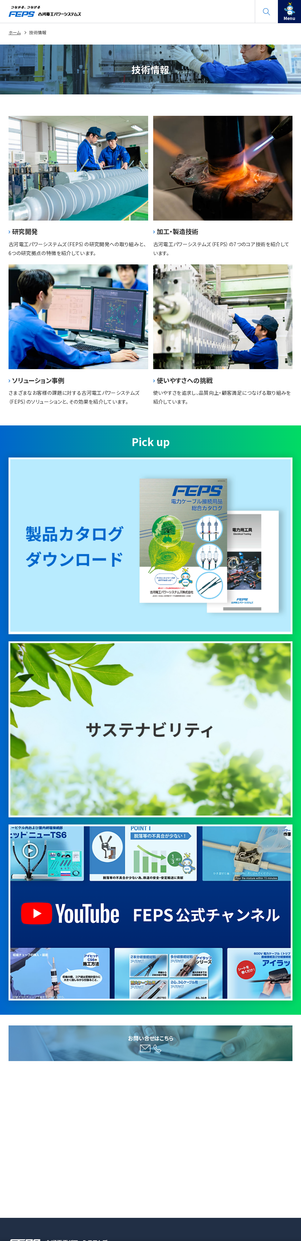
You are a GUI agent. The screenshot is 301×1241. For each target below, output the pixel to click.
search (266, 9)
